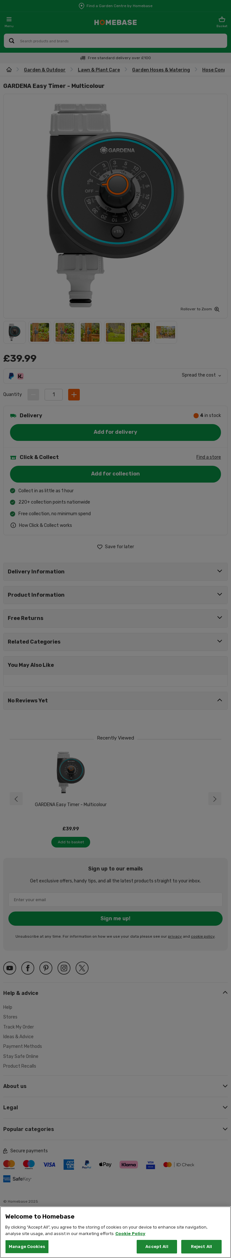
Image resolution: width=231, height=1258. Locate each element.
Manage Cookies (27, 1246)
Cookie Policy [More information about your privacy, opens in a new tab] (130, 1233)
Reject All (201, 1246)
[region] (115, 1232)
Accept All (156, 1246)
